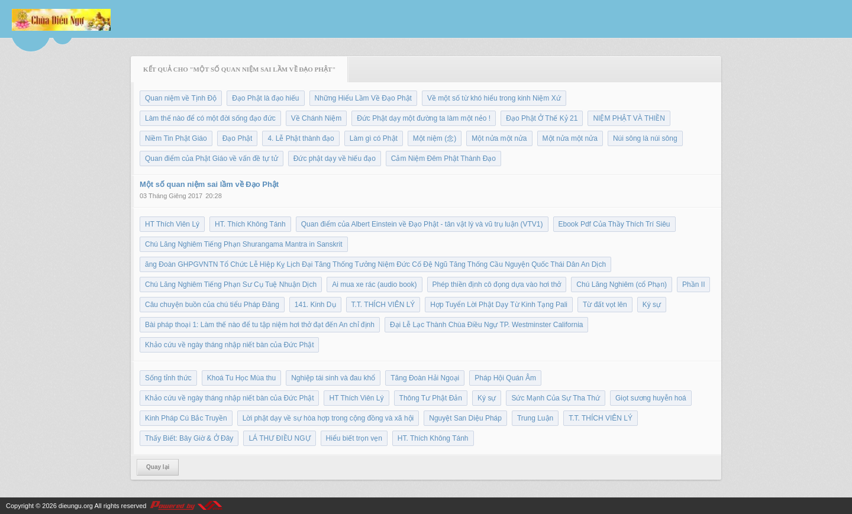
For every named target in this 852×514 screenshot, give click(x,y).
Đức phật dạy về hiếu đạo (334, 158)
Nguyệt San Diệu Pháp (465, 418)
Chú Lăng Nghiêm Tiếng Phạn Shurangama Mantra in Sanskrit (244, 244)
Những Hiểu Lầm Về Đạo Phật (363, 98)
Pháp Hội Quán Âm (505, 378)
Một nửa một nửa (499, 138)
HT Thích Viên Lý (172, 224)
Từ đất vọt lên (605, 304)
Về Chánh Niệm (316, 118)
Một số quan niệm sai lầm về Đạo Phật (209, 184)
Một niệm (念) (434, 138)
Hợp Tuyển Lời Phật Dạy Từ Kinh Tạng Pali (498, 304)
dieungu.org (76, 505)
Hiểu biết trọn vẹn (354, 438)
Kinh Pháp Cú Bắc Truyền (186, 418)
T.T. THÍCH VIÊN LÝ (383, 304)
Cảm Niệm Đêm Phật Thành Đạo (443, 158)
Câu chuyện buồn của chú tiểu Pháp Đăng (212, 304)
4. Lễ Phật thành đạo (300, 138)
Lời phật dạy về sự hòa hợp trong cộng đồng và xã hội (328, 418)
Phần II (693, 284)
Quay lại (157, 467)
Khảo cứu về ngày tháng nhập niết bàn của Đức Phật (229, 345)
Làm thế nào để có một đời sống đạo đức (210, 118)
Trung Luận (535, 418)
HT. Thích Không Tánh (250, 224)
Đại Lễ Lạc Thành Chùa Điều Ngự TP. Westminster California (486, 325)
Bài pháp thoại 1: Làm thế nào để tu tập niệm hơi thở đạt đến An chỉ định (260, 325)
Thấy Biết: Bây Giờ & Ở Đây (189, 438)
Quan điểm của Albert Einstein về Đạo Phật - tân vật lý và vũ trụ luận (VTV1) (422, 224)
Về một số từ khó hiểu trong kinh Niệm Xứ (494, 98)
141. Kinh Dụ (315, 304)
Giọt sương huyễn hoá (650, 398)
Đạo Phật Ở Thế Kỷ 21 (541, 118)
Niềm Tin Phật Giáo (176, 138)
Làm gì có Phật (374, 138)
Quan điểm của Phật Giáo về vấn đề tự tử (211, 158)
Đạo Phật (237, 138)
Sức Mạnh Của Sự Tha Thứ (555, 398)
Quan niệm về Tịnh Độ (181, 98)
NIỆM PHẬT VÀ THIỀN (629, 118)
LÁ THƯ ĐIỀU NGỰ (279, 438)
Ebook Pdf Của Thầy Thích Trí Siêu (614, 224)
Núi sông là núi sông (645, 138)
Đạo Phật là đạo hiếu (265, 98)
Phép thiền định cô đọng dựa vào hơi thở (497, 284)
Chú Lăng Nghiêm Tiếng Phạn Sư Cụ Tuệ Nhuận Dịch (231, 284)
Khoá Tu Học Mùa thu (241, 378)
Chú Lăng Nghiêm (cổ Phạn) (621, 284)
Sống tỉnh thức (168, 378)
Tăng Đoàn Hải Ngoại (424, 378)
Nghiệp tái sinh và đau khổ (333, 378)
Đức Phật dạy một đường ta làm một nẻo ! (423, 118)
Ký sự (652, 304)
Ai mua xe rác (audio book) (374, 284)
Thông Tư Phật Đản (431, 398)
